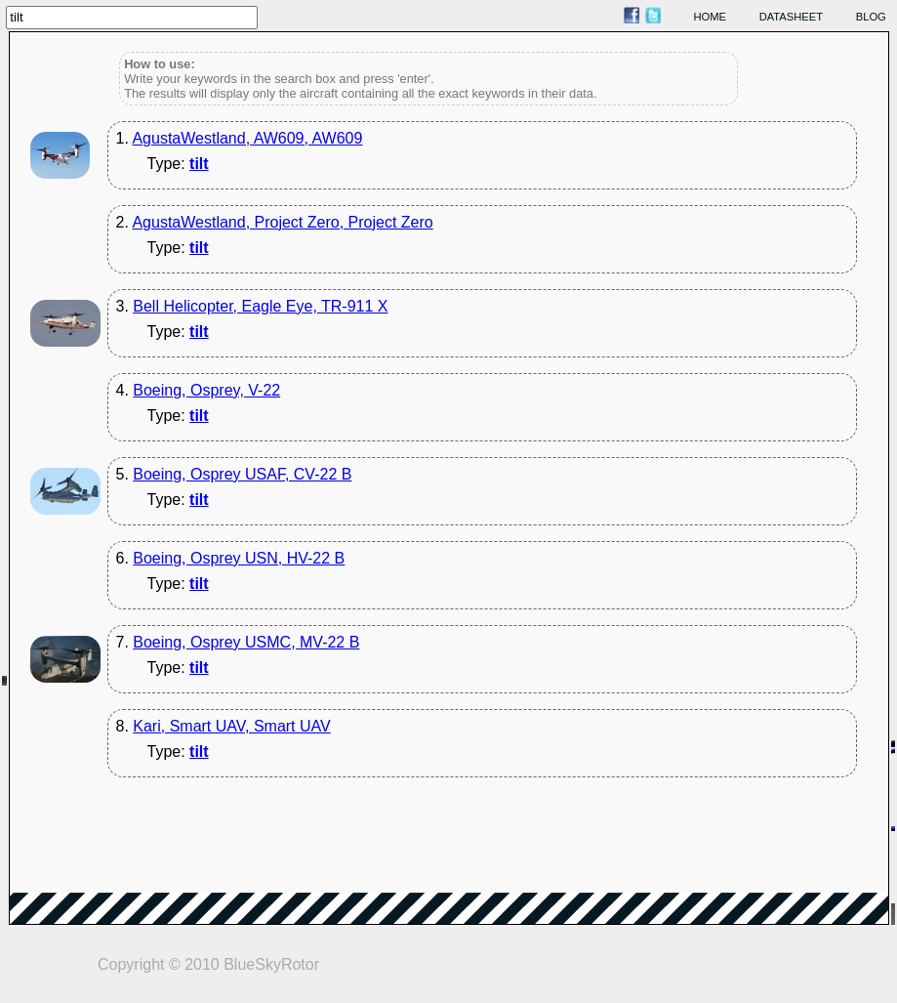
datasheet (791, 16)
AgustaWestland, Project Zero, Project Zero (282, 222)
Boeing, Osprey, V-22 (206, 390)
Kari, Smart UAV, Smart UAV (231, 726)
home (710, 16)
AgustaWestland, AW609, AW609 (247, 138)
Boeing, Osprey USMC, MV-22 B (246, 642)
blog (871, 16)
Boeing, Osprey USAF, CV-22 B (242, 474)
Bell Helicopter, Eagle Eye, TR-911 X (260, 306)
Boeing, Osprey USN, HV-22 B (239, 558)
